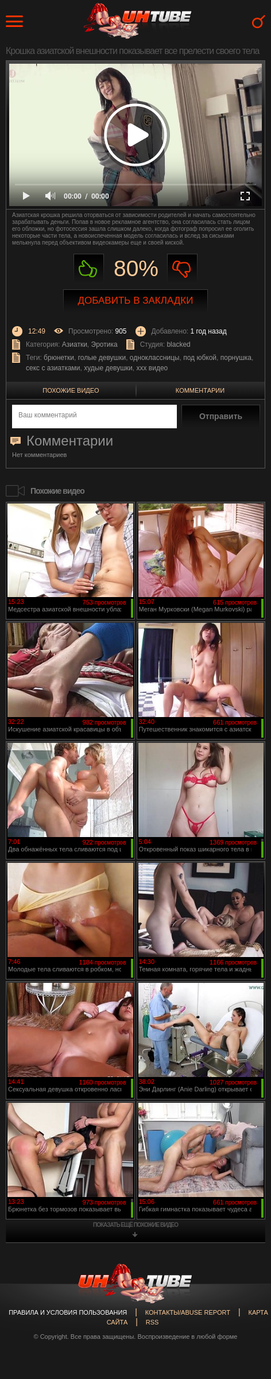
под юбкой (199, 358)
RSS (152, 1322)
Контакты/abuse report (187, 1312)
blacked (178, 344)
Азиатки (74, 344)
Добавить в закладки (135, 300)
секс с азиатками (53, 368)
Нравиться (88, 269)
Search (258, 21)
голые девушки (102, 358)
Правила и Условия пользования (68, 1312)
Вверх (245, 1294)
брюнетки (59, 358)
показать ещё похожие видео (135, 1225)
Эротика (104, 344)
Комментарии (200, 390)
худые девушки (108, 368)
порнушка (235, 358)
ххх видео (152, 368)
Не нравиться (182, 269)
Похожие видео (70, 390)
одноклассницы (155, 358)
